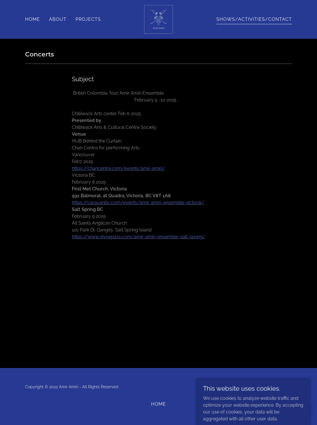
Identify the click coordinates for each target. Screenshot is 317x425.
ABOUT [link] (57, 19)
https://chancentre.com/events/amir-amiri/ (118, 168)
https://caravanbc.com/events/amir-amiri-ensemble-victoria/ (138, 202)
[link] (158, 19)
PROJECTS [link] (88, 19)
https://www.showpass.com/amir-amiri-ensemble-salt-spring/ (139, 236)
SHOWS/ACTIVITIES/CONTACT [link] (254, 19)
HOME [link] (32, 19)
